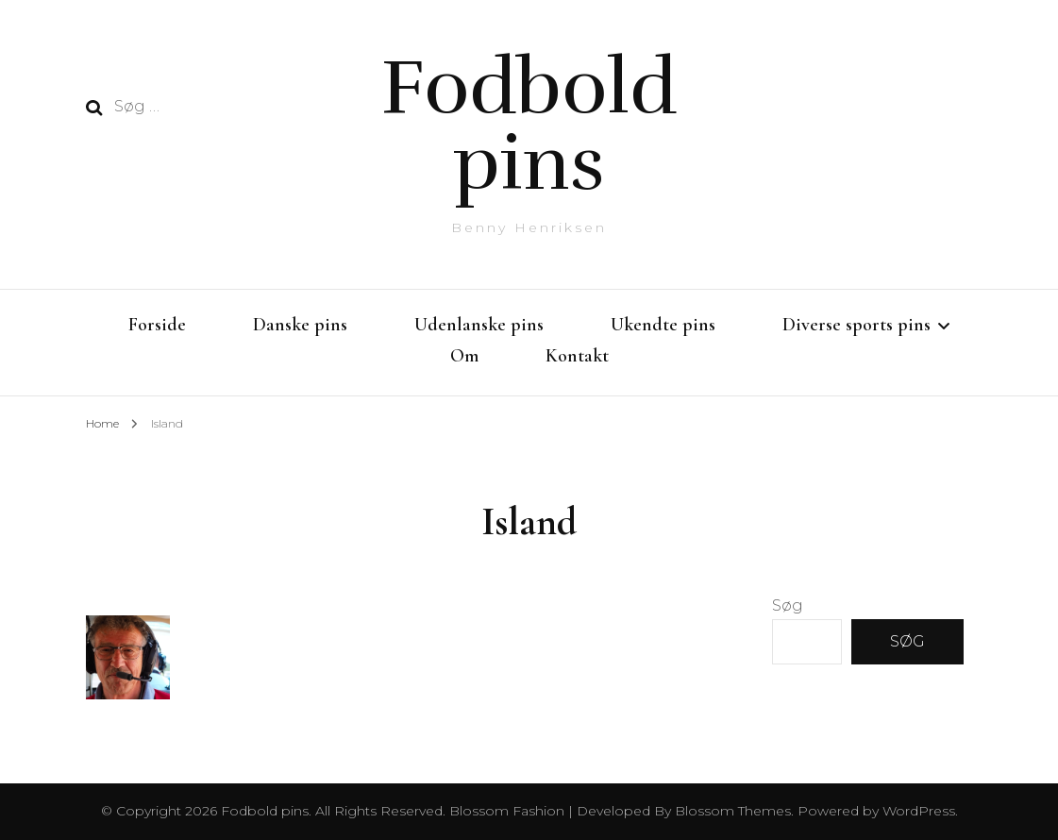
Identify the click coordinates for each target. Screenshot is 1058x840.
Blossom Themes (731, 810)
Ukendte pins (663, 324)
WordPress (918, 810)
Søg (787, 605)
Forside (157, 324)
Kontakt (577, 355)
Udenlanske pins (479, 324)
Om (464, 355)
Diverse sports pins (856, 324)
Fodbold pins (529, 125)
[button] (128, 657)
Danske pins (300, 324)
